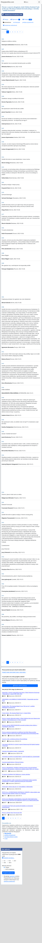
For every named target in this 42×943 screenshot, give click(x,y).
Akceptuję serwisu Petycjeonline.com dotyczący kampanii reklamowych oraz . (11, 937)
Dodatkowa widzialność (10, 25)
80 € (10, 921)
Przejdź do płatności (8, 931)
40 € (5, 921)
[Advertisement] (21, 46)
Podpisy (27, 19)
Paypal (7, 926)
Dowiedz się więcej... (8, 916)
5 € (4, 919)
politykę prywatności (9, 940)
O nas (5, 879)
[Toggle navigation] (39, 2)
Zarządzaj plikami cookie (10, 877)
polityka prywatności (27, 22)
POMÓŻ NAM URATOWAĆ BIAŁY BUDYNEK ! (14, 712)
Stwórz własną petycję (20, 726)
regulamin (12, 934)
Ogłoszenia (15, 19)
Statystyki (16, 22)
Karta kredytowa (9, 927)
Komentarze (7, 22)
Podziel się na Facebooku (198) (12, 14)
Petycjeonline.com (7, 2)
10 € (9, 919)
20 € (15, 919)
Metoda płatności (6, 924)
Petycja (5, 19)
